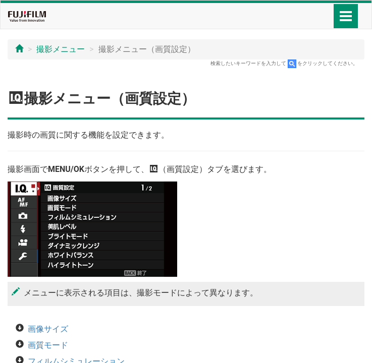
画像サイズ (48, 329)
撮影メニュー (60, 49)
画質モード (48, 345)
